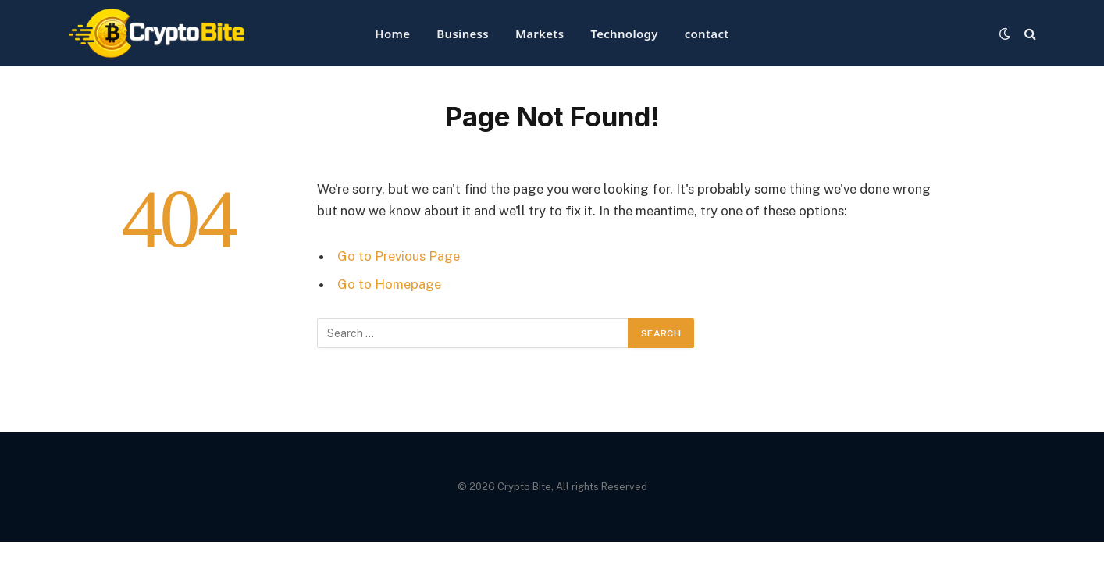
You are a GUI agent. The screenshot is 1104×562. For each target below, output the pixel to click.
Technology (623, 33)
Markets (539, 33)
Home (392, 33)
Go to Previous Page (398, 256)
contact (707, 33)
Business (462, 33)
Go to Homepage (389, 284)
